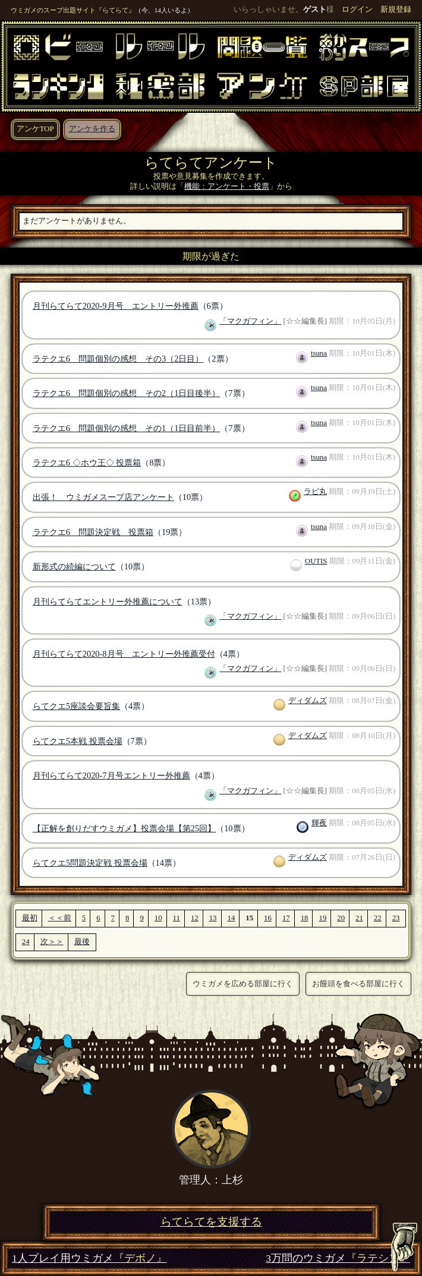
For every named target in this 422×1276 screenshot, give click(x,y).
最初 (29, 918)
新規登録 (395, 9)
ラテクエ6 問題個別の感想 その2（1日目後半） (127, 393)
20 (341, 918)
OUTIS (316, 561)
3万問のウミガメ (338, 1258)
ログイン (357, 9)
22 (378, 918)
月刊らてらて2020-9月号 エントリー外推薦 (116, 306)
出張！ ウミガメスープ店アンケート (103, 497)
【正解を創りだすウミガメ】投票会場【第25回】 (124, 828)
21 (359, 918)
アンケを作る (92, 129)
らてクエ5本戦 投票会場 (77, 741)
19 (322, 918)
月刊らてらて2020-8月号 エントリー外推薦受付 (124, 653)
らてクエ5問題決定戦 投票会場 (90, 862)
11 (176, 918)
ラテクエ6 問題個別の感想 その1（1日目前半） (127, 428)
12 (195, 918)
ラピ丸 (315, 491)
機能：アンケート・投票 (226, 186)
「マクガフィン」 (250, 321)
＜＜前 (59, 918)
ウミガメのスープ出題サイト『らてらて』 (73, 10)
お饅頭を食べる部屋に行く (358, 983)
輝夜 (319, 823)
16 (268, 918)
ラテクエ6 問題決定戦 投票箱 (93, 532)
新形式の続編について (74, 566)
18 (304, 918)
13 (213, 918)
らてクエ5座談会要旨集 (76, 706)
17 (286, 918)
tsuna (319, 353)
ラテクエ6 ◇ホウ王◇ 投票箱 (87, 462)
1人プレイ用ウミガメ (89, 1258)
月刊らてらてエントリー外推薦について (107, 601)
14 (231, 918)
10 (158, 918)
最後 (82, 942)
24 (26, 942)
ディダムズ (307, 700)
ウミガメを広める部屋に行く (243, 983)
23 (396, 918)
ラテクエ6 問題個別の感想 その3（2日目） (118, 358)
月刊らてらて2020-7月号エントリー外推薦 (111, 775)
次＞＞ (52, 942)
